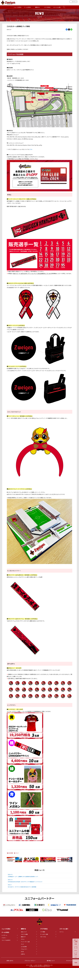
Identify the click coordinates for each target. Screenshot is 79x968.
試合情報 (10, 853)
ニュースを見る (17, 7)
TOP (75, 962)
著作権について (51, 960)
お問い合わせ (9, 960)
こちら (30, 149)
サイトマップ (69, 960)
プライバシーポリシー (30, 960)
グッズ (16, 853)
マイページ (73, 1)
